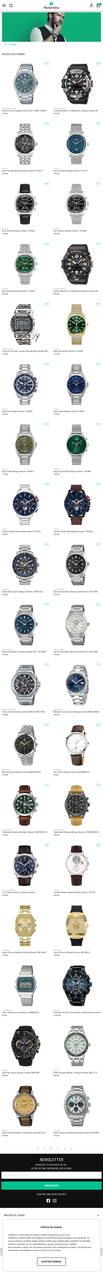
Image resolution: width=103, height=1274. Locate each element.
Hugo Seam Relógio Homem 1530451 (69, 411)
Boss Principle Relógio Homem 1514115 (71, 171)
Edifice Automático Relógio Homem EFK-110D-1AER (76, 592)
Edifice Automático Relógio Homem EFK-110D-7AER (76, 652)
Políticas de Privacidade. (50, 1250)
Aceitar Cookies (51, 1261)
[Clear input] (98, 1175)
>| (71, 1149)
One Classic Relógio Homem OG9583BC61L (72, 772)
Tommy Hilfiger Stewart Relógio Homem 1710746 (74, 892)
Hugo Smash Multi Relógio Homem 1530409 (72, 471)
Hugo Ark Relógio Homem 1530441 (68, 351)
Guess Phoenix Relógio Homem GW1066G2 (72, 952)
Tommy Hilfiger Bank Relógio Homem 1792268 (73, 531)
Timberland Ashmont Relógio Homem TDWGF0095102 (76, 832)
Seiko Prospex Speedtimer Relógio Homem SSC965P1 (76, 1133)
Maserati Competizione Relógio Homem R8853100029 (76, 712)
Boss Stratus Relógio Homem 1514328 (70, 231)
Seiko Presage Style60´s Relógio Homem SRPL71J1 (75, 1073)
